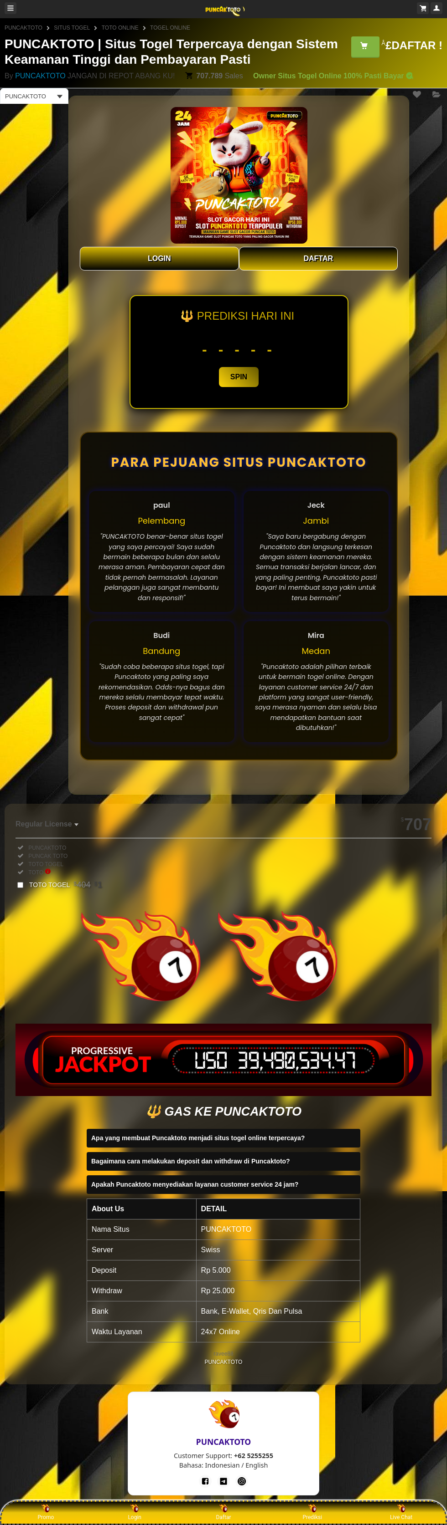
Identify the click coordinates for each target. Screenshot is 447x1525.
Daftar (223, 1512)
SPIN (238, 377)
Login (134, 1512)
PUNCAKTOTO (23, 28)
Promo (46, 1512)
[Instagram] (241, 1481)
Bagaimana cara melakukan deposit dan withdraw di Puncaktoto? (190, 1161)
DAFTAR (318, 258)
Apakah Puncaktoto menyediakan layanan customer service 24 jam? (194, 1184)
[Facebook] (205, 1481)
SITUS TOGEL (72, 28)
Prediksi (312, 1512)
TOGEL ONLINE (170, 28)
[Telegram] (223, 1481)
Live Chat (401, 1512)
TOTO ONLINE (120, 28)
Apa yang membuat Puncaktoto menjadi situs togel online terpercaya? (198, 1138)
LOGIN (159, 258)
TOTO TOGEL (65, 885)
